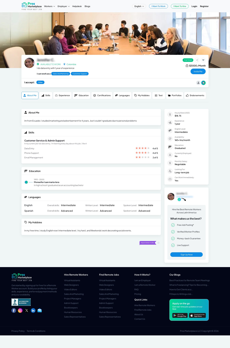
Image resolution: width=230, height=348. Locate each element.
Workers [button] (48, 6)
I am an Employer (142, 280)
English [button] (138, 6)
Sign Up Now (187, 254)
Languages (122, 95)
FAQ (136, 289)
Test (159, 95)
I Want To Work (158, 6)
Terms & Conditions (36, 331)
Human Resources (73, 312)
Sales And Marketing (74, 294)
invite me (198, 71)
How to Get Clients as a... (181, 289)
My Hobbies (141, 95)
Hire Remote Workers (76, 274)
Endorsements (195, 95)
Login (194, 6)
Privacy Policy (18, 331)
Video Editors (70, 289)
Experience (62, 95)
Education (81, 95)
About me (30, 95)
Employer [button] (62, 6)
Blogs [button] (87, 6)
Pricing (137, 294)
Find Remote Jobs (109, 274)
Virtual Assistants (72, 280)
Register (204, 6)
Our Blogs (174, 274)
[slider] (142, 148)
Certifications (102, 95)
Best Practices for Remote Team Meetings (189, 280)
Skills (46, 95)
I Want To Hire (179, 6)
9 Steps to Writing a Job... (181, 294)
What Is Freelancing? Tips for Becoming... (189, 285)
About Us (138, 314)
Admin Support (71, 303)
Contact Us (139, 319)
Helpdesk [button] (77, 6)
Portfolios (174, 95)
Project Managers (72, 298)
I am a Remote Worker (144, 285)
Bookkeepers (71, 307)
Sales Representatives (75, 316)
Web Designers (71, 285)
